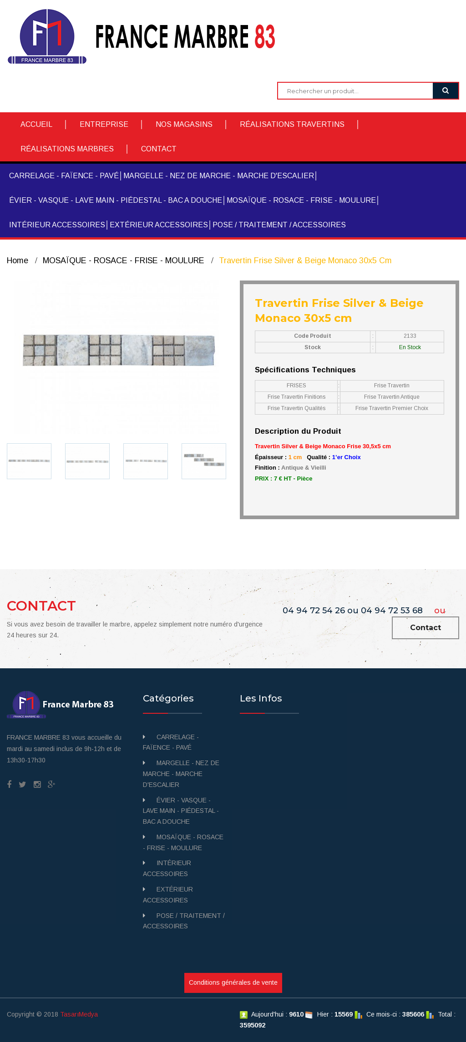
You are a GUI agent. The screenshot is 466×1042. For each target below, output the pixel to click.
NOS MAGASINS (184, 124)
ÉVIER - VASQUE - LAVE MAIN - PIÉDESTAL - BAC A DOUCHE (115, 200)
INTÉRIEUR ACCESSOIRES (57, 225)
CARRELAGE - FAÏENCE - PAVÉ (64, 176)
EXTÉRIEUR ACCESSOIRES (159, 225)
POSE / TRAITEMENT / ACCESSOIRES (279, 225)
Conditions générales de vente (233, 982)
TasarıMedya (79, 1014)
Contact (425, 627)
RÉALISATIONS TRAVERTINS (292, 124)
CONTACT (159, 149)
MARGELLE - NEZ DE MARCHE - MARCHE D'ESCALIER (218, 176)
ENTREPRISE (104, 124)
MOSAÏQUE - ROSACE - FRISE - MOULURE (301, 200)
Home (17, 260)
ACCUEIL (36, 124)
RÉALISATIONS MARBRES (67, 149)
